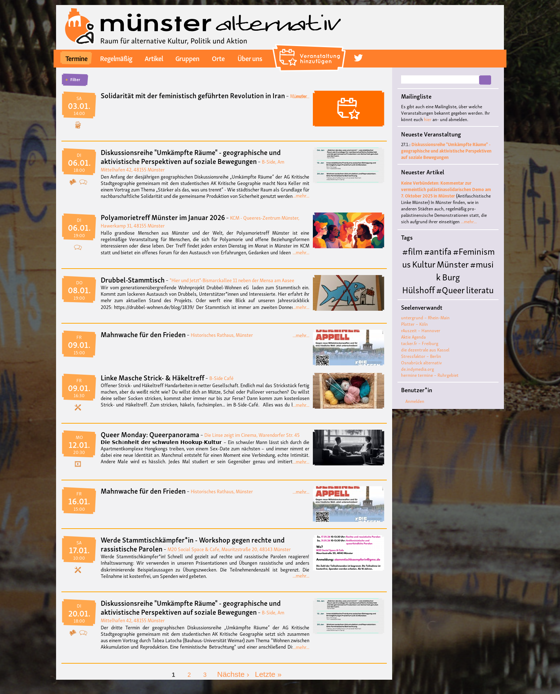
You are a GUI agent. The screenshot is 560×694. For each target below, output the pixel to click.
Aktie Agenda (413, 336)
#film (412, 250)
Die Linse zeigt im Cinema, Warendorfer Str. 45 (252, 434)
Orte (218, 58)
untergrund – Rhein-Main (425, 317)
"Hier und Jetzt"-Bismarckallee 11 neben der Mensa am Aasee (232, 280)
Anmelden (414, 401)
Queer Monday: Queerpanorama (150, 434)
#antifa (437, 250)
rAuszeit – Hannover (420, 330)
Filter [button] (75, 79)
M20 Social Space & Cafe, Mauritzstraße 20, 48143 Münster (229, 549)
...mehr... (300, 96)
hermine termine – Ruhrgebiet (430, 375)
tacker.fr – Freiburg (419, 343)
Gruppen (187, 58)
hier (427, 119)
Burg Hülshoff (431, 282)
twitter (358, 58)
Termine (76, 58)
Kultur (423, 263)
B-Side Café (221, 378)
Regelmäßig (116, 58)
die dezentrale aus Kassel (425, 349)
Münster (453, 263)
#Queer (450, 289)
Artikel (154, 58)
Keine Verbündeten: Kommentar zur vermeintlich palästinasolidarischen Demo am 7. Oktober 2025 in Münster (446, 189)
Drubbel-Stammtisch (133, 279)
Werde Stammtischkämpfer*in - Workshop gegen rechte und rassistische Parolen (193, 544)
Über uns (250, 58)
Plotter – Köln (414, 324)
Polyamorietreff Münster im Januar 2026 (163, 217)
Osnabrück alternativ (421, 362)
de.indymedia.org (417, 369)
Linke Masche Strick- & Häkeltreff (152, 377)
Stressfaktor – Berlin (421, 356)
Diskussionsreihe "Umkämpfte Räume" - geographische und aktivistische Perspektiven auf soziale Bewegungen (191, 156)
